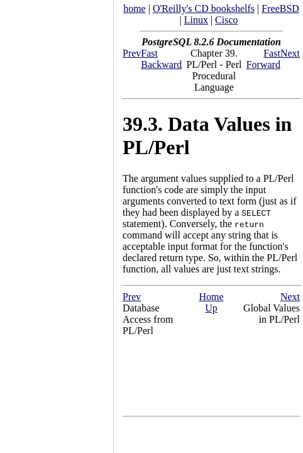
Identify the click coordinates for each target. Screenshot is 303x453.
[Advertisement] (56, 222)
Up (211, 308)
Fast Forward (263, 59)
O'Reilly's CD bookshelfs (204, 8)
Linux (196, 19)
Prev (132, 53)
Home (211, 296)
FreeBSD (280, 8)
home (134, 8)
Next (290, 53)
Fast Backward (161, 59)
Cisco (226, 19)
